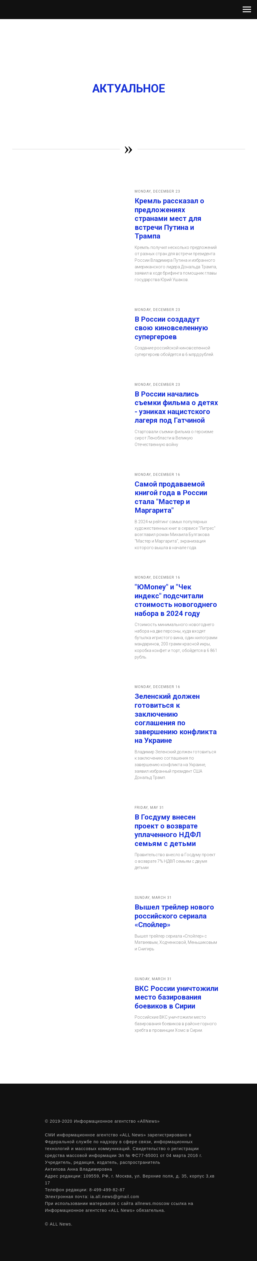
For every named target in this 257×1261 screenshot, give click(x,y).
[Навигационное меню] (247, 10)
